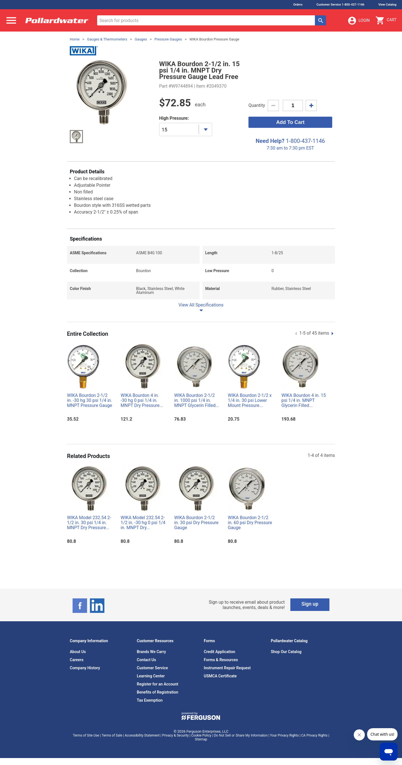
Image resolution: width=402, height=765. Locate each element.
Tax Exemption (149, 700)
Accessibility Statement (142, 735)
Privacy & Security (175, 735)
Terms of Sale (112, 735)
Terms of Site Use (86, 735)
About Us (78, 651)
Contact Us (146, 660)
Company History (85, 668)
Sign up (310, 604)
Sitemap (201, 739)
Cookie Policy (201, 735)
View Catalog (387, 4)
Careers (76, 660)
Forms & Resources (221, 660)
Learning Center (151, 676)
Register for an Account (157, 684)
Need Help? (270, 141)
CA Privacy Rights (314, 735)
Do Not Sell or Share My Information (241, 735)
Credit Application (219, 651)
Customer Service (152, 668)
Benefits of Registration (157, 692)
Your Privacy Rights (284, 735)
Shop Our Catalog (286, 651)
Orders (297, 4)
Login (358, 20)
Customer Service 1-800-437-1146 (341, 4)
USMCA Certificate (220, 676)
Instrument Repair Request (227, 668)
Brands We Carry (151, 651)
